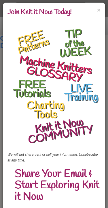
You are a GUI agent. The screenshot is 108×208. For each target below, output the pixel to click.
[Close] (99, 10)
